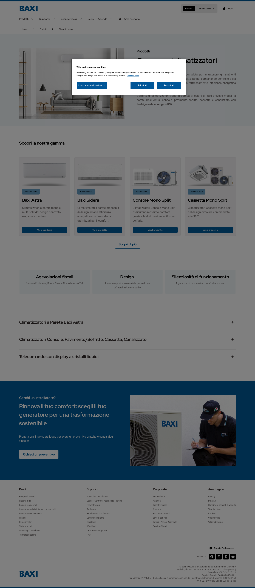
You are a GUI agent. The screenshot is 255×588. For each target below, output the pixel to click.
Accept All (169, 85)
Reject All (142, 85)
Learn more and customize (91, 85)
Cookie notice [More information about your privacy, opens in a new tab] (133, 75)
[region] (128, 77)
